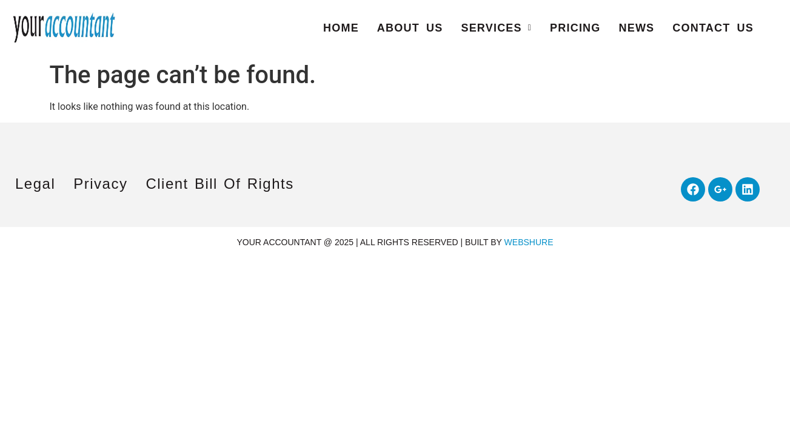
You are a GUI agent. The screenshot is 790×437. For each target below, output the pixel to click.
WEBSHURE (529, 242)
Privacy (100, 183)
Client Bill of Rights (219, 183)
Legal (35, 183)
